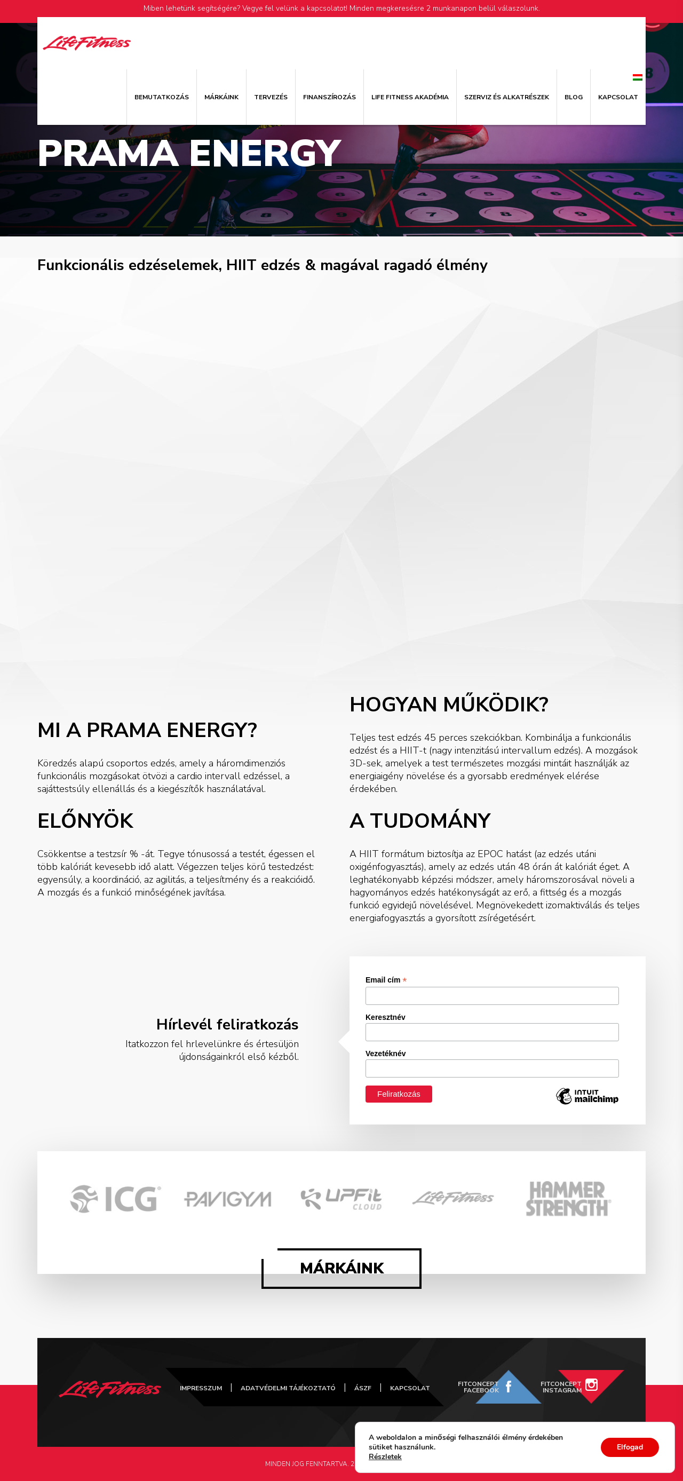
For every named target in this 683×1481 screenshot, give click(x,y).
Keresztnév (386, 1017)
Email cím (386, 980)
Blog (574, 97)
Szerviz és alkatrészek (506, 97)
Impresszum (201, 1388)
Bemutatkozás (161, 97)
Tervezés (271, 97)
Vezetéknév (386, 1053)
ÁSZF (362, 1388)
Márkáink (221, 97)
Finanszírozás (329, 97)
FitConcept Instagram (561, 1387)
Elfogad (630, 1447)
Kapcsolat (618, 97)
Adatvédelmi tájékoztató (288, 1388)
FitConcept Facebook (478, 1387)
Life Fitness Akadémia (410, 97)
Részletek (385, 1457)
